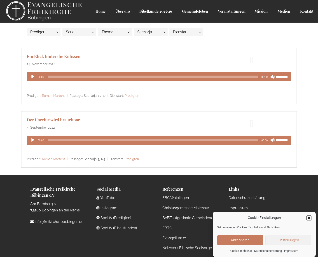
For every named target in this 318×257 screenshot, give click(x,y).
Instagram (106, 208)
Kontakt (306, 11)
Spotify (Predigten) (113, 218)
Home (100, 11)
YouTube (105, 198)
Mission (261, 11)
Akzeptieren (240, 240)
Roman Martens (53, 95)
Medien (283, 11)
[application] (159, 76)
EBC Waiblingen (175, 198)
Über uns (122, 11)
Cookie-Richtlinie (241, 250)
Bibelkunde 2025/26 (155, 11)
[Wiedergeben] (32, 76)
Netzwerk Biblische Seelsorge (187, 248)
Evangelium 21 (174, 238)
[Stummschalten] (272, 76)
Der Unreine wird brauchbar (53, 120)
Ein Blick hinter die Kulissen (53, 56)
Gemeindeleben (194, 11)
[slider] (153, 77)
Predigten (132, 95)
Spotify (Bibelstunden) (116, 228)
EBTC (167, 228)
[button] (309, 218)
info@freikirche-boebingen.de (56, 222)
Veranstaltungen (231, 11)
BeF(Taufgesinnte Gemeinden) (187, 218)
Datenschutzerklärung (268, 250)
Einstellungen (288, 240)
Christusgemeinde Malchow (185, 208)
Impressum (291, 250)
